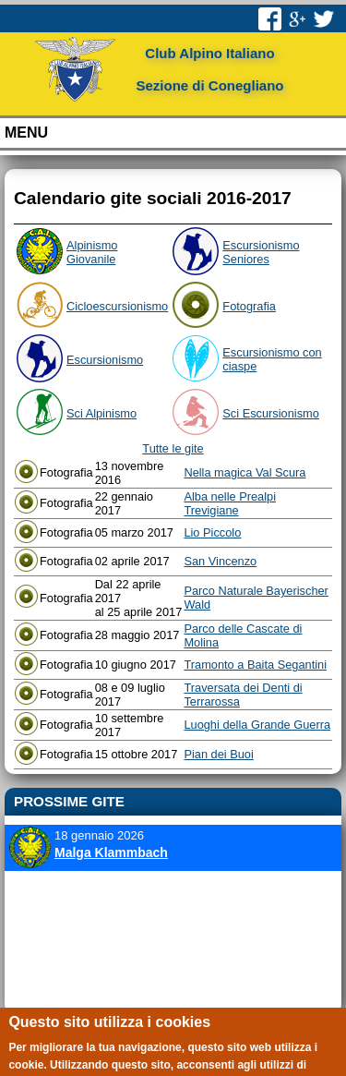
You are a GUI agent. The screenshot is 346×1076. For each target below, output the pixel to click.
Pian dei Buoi (218, 754)
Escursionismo (104, 360)
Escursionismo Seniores (260, 252)
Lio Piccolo (212, 532)
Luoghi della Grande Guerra (257, 724)
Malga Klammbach (111, 852)
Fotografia (249, 306)
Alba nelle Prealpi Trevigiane (230, 503)
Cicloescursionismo (117, 306)
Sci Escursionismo (270, 413)
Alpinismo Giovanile (91, 252)
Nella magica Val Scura (244, 472)
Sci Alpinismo (101, 413)
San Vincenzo (220, 561)
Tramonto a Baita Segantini (255, 664)
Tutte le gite (172, 448)
